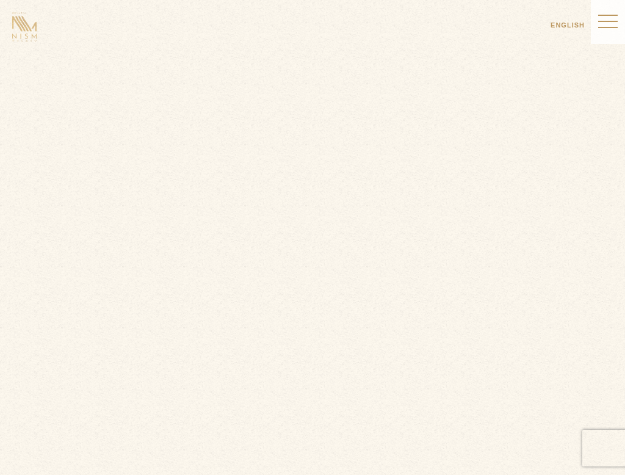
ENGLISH (568, 25)
